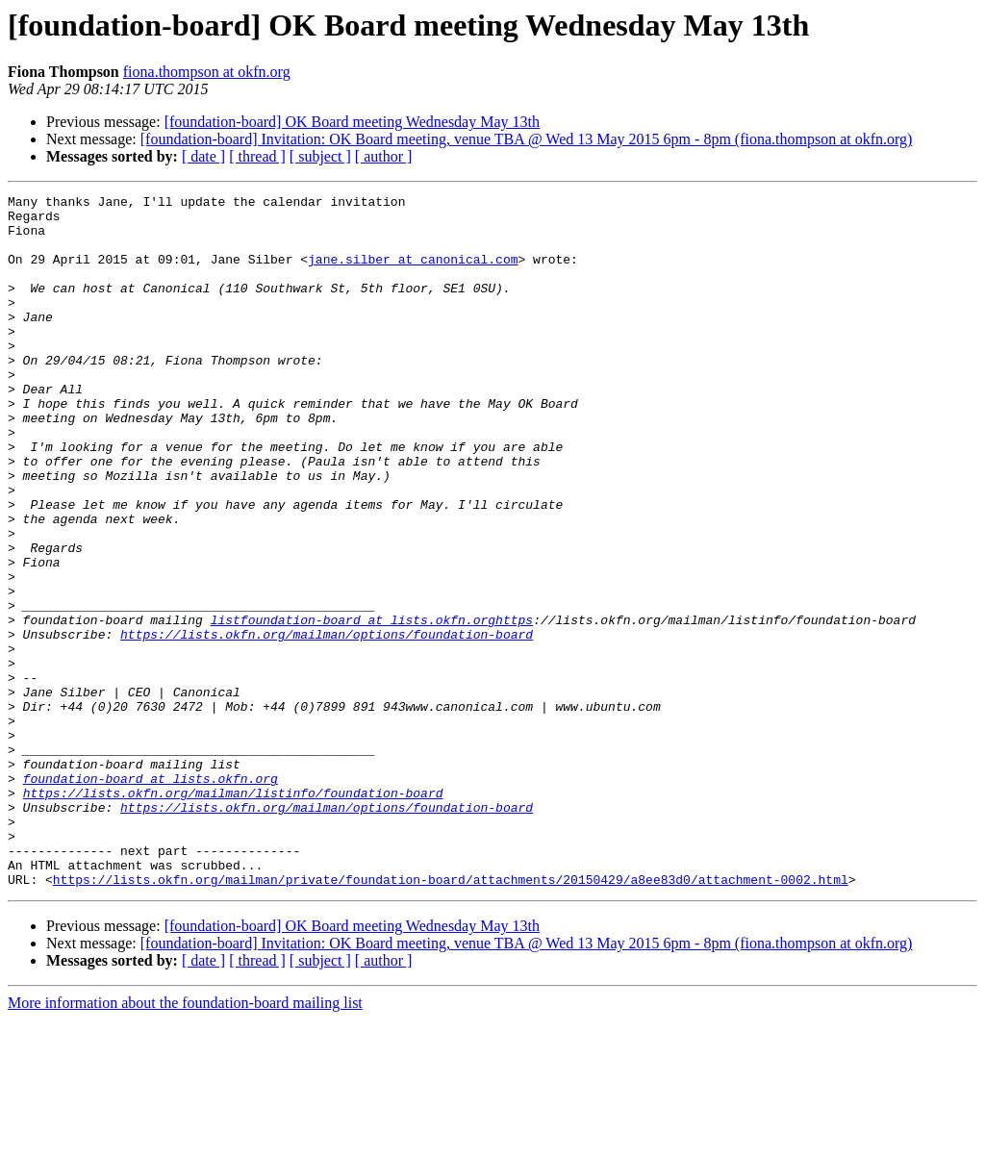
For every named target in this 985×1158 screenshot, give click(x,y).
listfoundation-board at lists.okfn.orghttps (372, 706)
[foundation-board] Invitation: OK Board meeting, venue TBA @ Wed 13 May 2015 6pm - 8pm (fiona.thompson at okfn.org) (526, 139)
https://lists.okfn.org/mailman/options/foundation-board (326, 723)
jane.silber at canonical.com (413, 273)
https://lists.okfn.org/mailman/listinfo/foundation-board (233, 913)
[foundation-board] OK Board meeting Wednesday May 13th (352, 121)
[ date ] (203, 156)
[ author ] (384, 156)
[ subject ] (320, 156)
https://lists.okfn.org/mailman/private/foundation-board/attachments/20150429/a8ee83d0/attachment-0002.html (450, 1017)
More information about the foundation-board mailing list (185, 1141)
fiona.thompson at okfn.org (206, 71)
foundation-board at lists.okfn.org (150, 896)
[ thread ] (257, 156)
